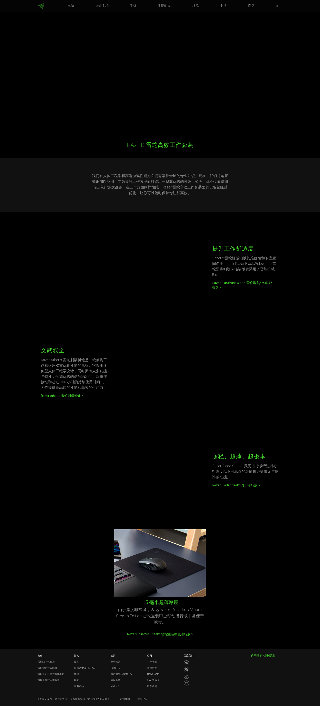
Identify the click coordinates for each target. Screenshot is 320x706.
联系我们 (152, 686)
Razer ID (115, 667)
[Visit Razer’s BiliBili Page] (186, 683)
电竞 (76, 680)
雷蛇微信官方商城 (47, 667)
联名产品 (79, 686)
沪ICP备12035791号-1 (99, 699)
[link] (41, 6)
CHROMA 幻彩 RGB (85, 667)
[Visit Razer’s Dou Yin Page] (186, 676)
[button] (278, 6)
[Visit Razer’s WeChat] (186, 669)
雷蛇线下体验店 (46, 661)
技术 (76, 661)
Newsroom (153, 674)
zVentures (153, 680)
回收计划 (115, 686)
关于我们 (152, 661)
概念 (76, 674)
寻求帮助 (115, 661)
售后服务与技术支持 (122, 674)
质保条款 (115, 680)
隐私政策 (142, 699)
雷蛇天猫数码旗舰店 (49, 680)
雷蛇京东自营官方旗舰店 (51, 674)
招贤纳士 (152, 667)
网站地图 (125, 699)
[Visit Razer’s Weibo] (186, 663)
